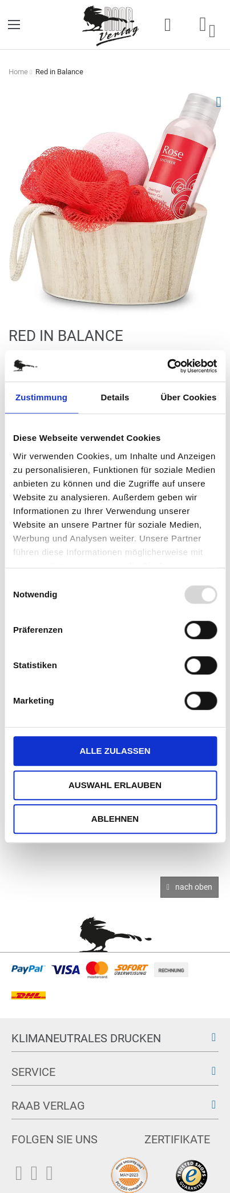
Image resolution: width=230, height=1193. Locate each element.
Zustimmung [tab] (41, 397)
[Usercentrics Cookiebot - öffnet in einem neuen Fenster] (167, 366)
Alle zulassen (114, 751)
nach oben (193, 886)
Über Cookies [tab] (189, 397)
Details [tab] (115, 397)
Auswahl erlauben (115, 785)
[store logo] (111, 24)
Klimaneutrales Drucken (86, 1038)
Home (18, 71)
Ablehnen (115, 819)
